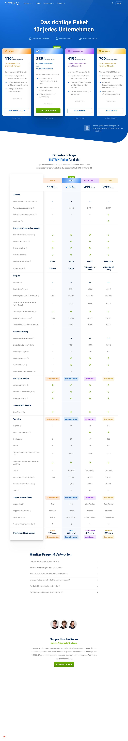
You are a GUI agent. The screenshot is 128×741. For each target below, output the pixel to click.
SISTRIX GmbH (26, 706)
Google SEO (47, 713)
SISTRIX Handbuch (96, 710)
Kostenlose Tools (72, 722)
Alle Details (16, 99)
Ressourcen (49, 3)
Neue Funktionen (96, 713)
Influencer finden (49, 719)
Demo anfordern (80, 118)
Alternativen (70, 729)
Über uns (23, 710)
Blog (68, 719)
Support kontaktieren (97, 719)
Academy (69, 716)
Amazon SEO (48, 716)
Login (119, 3)
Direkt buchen (17, 118)
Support (61, 3)
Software (28, 3)
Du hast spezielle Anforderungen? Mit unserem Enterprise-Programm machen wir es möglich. (108, 128)
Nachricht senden (64, 664)
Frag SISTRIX (71, 710)
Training (69, 713)
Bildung (23, 716)
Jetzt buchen (79, 111)
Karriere (23, 713)
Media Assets (71, 732)
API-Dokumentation (96, 716)
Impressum (24, 722)
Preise (38, 3)
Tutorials (69, 726)
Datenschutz (24, 719)
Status (92, 722)
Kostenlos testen (17, 111)
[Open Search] (112, 3)
